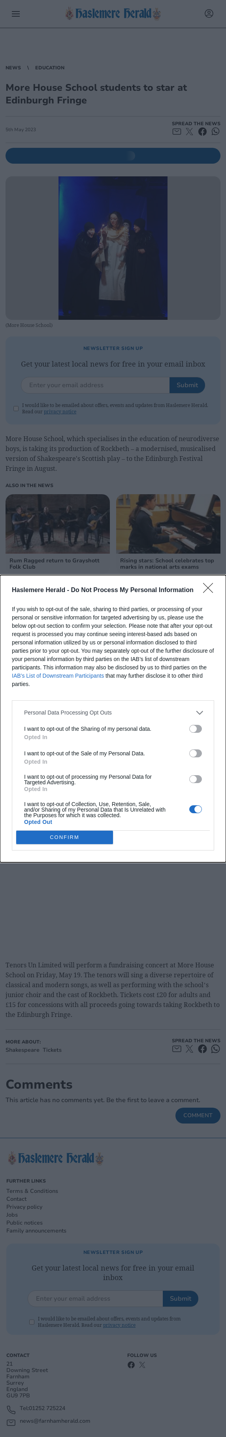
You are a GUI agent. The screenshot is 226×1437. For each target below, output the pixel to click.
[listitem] (113, 713)
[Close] (210, 590)
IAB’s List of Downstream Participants (58, 676)
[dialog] (113, 718)
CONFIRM (64, 837)
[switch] (195, 729)
